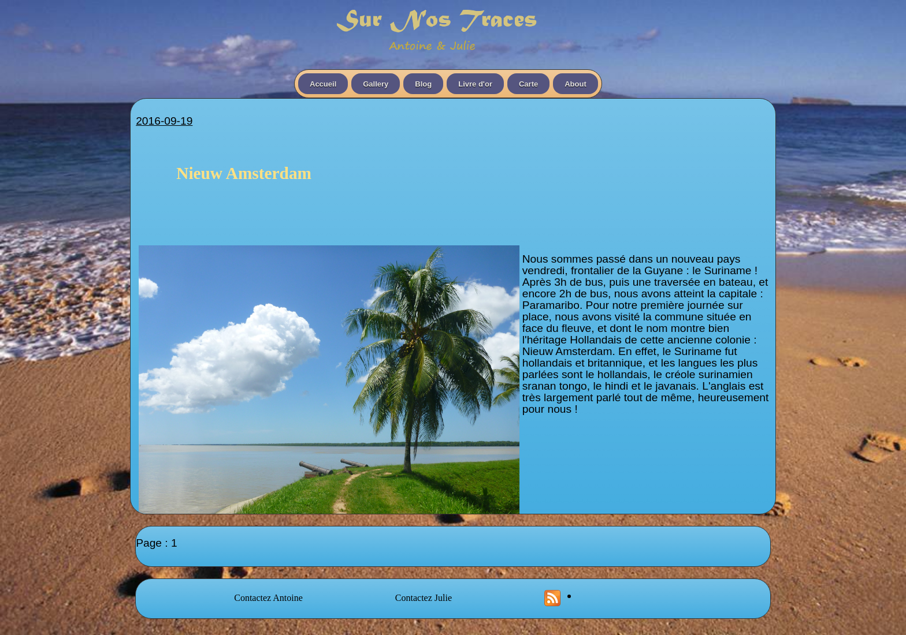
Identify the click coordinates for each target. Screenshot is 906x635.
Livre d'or (475, 84)
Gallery (375, 84)
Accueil (323, 84)
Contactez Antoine (268, 598)
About (575, 84)
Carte (528, 84)
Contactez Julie (423, 598)
